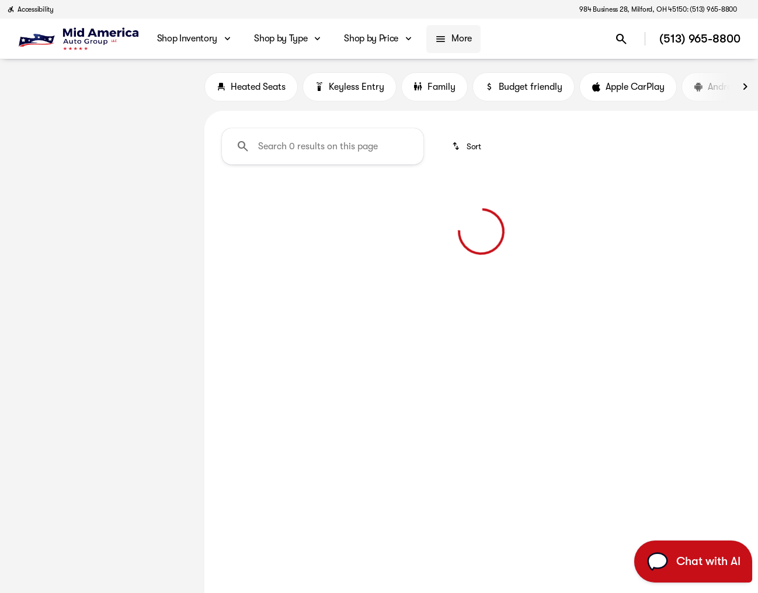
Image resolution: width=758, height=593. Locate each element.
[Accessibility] (30, 9)
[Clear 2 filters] (273, 283)
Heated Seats (251, 87)
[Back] (167, 81)
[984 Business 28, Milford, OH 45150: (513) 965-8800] (658, 9)
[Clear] (157, 317)
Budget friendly (523, 87)
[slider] (28, 178)
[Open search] (621, 39)
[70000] (164, 238)
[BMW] (27, 104)
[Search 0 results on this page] (322, 146)
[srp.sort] (467, 146)
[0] (37, 238)
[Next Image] (745, 86)
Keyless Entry (349, 87)
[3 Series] (69, 104)
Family (434, 87)
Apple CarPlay (628, 87)
